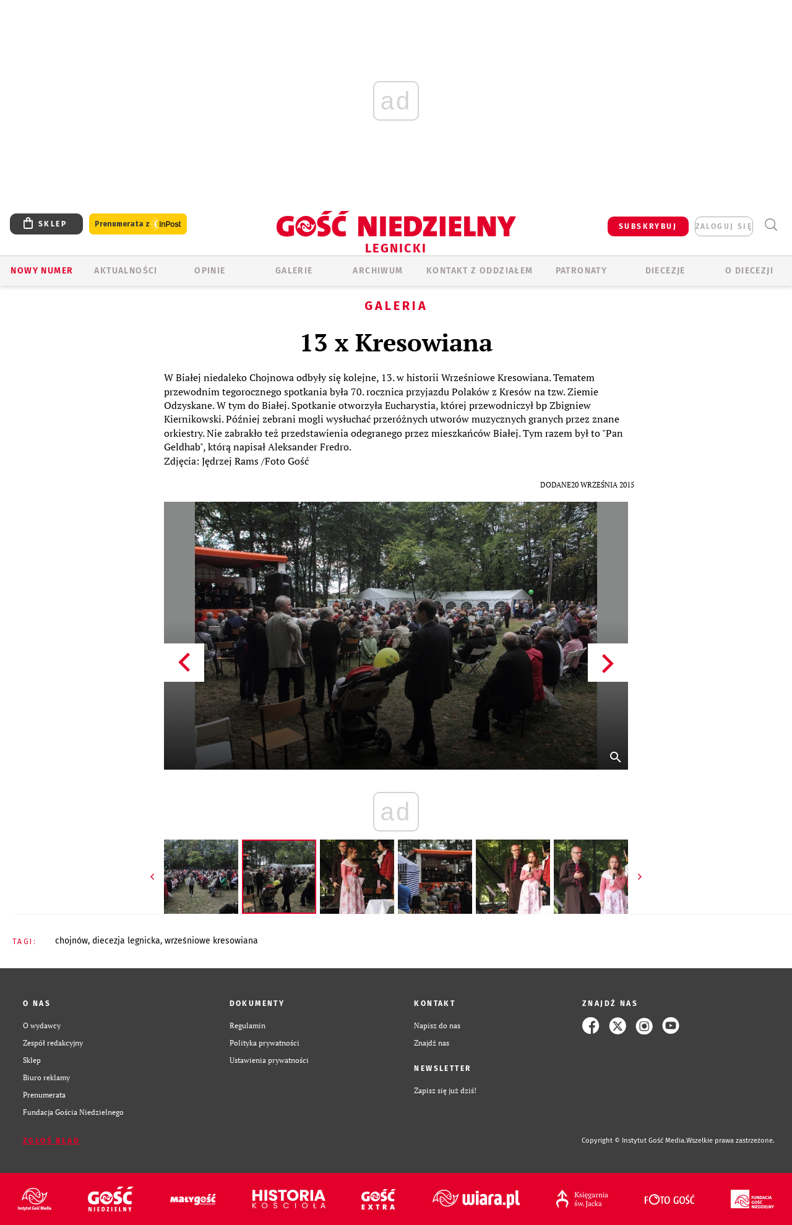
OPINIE (209, 270)
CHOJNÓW (71, 940)
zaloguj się (723, 226)
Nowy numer (42, 270)
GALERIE (294, 270)
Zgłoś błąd (51, 1141)
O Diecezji (749, 270)
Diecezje (665, 270)
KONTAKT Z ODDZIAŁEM (479, 270)
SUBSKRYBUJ (648, 226)
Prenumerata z (138, 224)
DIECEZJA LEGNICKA (126, 940)
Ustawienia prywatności (269, 1060)
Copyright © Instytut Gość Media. (634, 1141)
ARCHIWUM (378, 270)
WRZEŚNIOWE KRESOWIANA (211, 940)
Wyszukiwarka (770, 224)
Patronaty (582, 270)
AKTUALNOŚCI (125, 270)
